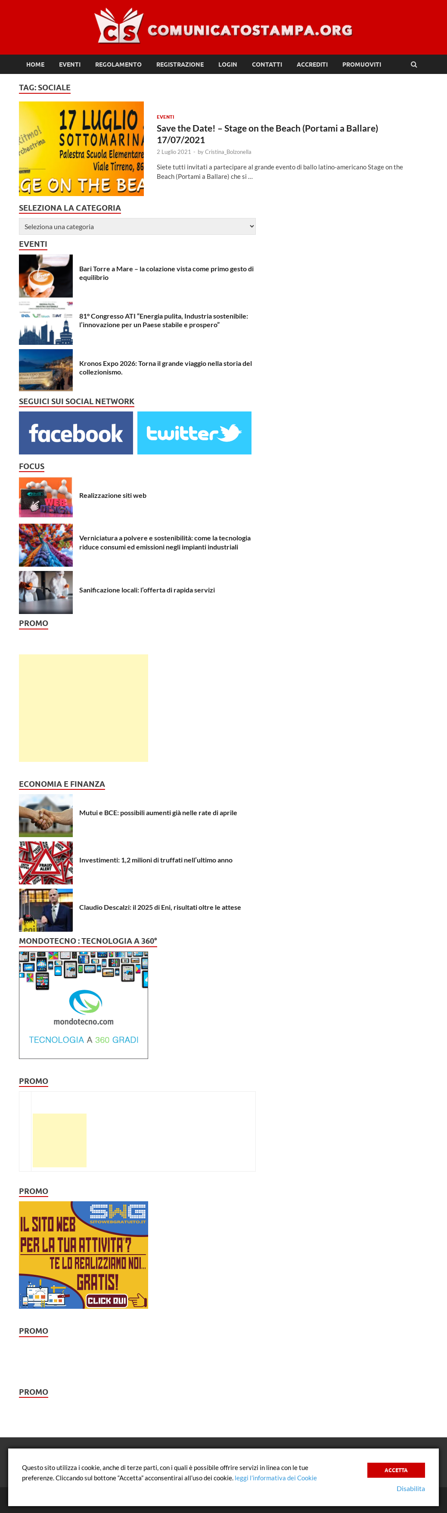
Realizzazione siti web (112, 495)
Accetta (396, 1470)
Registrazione (180, 64)
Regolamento (118, 64)
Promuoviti (361, 64)
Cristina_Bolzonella (228, 151)
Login (227, 64)
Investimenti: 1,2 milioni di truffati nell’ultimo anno (156, 860)
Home (35, 64)
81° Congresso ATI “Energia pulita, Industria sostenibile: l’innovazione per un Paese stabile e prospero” (163, 320)
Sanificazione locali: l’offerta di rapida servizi (147, 590)
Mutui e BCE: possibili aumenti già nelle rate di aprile (158, 812)
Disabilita (411, 1488)
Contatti (267, 64)
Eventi (70, 64)
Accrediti (312, 64)
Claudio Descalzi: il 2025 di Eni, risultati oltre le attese (160, 907)
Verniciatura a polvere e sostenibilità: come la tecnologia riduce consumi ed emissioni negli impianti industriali (165, 542)
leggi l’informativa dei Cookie (276, 1478)
